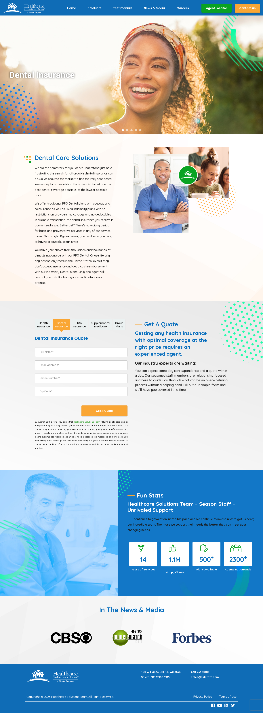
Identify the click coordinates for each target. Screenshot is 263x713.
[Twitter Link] (233, 705)
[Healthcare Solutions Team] (86, 422)
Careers (183, 8)
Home (71, 8)
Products (94, 8)
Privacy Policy (202, 696)
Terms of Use (228, 696)
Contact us (247, 8)
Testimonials (122, 8)
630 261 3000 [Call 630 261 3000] (200, 672)
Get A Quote (104, 411)
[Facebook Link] (213, 705)
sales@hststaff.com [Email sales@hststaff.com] (205, 677)
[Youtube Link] (220, 705)
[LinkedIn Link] (227, 705)
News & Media (154, 8)
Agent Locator (216, 8)
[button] (123, 130)
